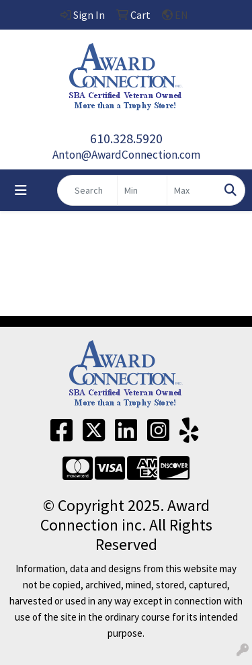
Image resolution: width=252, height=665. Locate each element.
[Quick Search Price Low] (142, 190)
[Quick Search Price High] (192, 190)
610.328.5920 (126, 138)
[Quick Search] (87, 190)
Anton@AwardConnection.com (126, 154)
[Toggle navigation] (21, 190)
